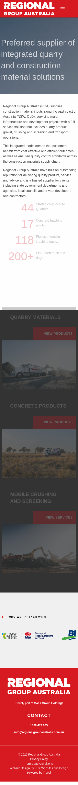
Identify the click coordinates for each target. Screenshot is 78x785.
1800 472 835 (39, 725)
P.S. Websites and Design (51, 768)
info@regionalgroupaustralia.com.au (39, 732)
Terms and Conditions (39, 763)
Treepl (47, 772)
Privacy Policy (39, 759)
